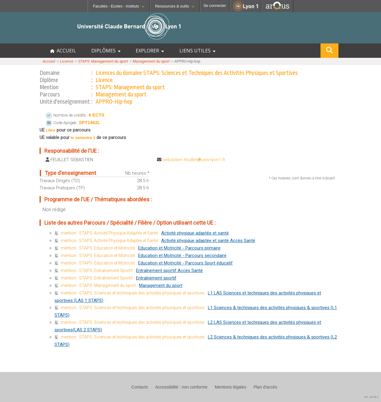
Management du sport (151, 61)
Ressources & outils (174, 6)
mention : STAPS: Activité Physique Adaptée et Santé (109, 233)
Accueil (49, 61)
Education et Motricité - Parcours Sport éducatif (185, 263)
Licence (66, 61)
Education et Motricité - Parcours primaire (179, 248)
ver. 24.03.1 (371, 396)
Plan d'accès (265, 387)
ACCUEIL (63, 50)
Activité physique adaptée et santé (195, 233)
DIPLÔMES (105, 50)
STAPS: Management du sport (103, 61)
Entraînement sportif (156, 278)
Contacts (139, 387)
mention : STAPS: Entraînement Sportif (97, 270)
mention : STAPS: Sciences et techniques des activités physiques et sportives (133, 293)
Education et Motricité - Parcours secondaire (182, 255)
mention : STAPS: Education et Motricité (98, 248)
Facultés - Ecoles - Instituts (118, 6)
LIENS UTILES (197, 50)
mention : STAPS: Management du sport (98, 285)
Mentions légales (230, 387)
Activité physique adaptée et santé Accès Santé (208, 240)
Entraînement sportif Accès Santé (169, 270)
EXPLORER (150, 50)
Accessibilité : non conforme (181, 387)
